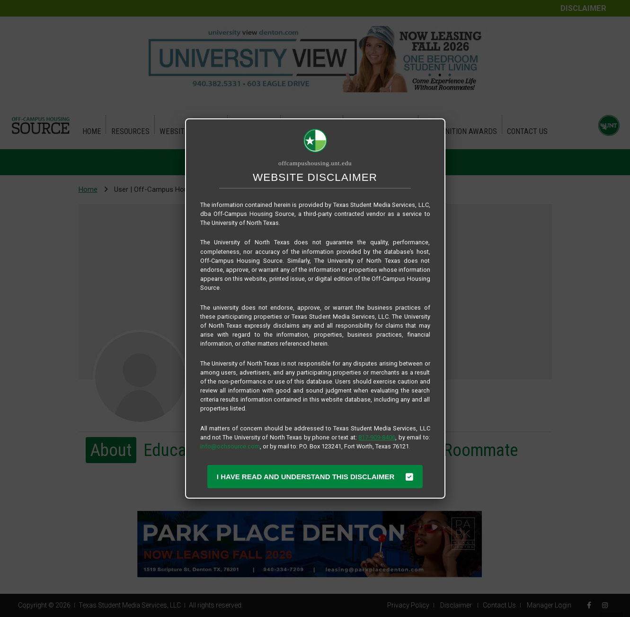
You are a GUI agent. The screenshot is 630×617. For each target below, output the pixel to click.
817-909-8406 (376, 437)
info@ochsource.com (230, 446)
